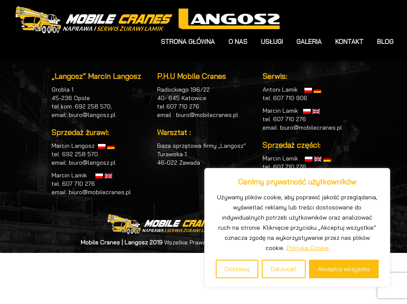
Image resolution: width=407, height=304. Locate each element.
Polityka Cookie (308, 248)
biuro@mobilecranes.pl (100, 192)
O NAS (237, 42)
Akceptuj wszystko (344, 269)
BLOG (385, 42)
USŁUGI (272, 42)
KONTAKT (349, 42)
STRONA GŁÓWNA (188, 42)
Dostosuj (237, 269)
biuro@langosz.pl (92, 115)
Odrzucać (284, 269)
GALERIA (309, 42)
